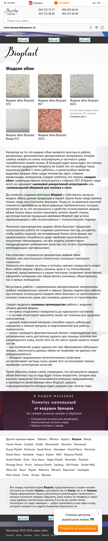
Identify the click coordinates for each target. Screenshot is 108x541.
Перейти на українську (78, 528)
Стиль (25, 475)
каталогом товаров (31, 497)
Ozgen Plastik (55, 459)
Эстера (35, 475)
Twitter (18, 535)
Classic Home (14, 444)
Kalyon (50, 454)
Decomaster (52, 444)
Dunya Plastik (14, 449)
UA (94, 2)
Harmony (89, 449)
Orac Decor (38, 459)
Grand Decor (75, 449)
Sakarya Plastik (43, 464)
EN (98, 2)
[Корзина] (102, 27)
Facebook (10, 535)
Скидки (61, 3)
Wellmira (43, 470)
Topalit (32, 470)
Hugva (40, 454)
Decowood (80, 444)
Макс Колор (13, 475)
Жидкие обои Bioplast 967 (52, 90)
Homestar (28, 454)
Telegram (45, 535)
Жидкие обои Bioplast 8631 (84, 90)
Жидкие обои (20, 68)
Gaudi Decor (44, 449)
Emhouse (29, 449)
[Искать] (101, 20)
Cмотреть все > (78, 116)
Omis (26, 459)
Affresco (54, 439)
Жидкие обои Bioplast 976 (20, 90)
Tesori (22, 470)
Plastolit (83, 459)
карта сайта (41, 530)
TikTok (36, 535)
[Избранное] (91, 27)
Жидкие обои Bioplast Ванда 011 (20, 124)
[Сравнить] (96, 27)
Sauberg (58, 464)
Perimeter (70, 459)
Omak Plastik (13, 459)
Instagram (28, 535)
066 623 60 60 (70, 13)
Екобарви (83, 470)
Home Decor (13, 454)
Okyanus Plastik (73, 454)
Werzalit (56, 470)
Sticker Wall (88, 464)
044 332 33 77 (47, 9)
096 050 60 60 (70, 9)
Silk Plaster (72, 464)
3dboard (42, 439)
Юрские (46, 475)
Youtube (54, 535)
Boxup (87, 439)
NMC (59, 454)
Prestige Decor (14, 464)
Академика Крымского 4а (61, 506)
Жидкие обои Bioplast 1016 (52, 124)
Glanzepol (59, 449)
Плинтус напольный (54, 402)
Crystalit (29, 444)
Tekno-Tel (11, 470)
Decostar (66, 444)
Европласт (69, 470)
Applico (65, 439)
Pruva (28, 464)
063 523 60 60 (47, 13)
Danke (39, 444)
